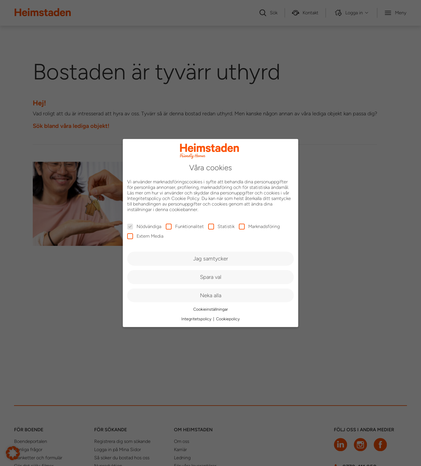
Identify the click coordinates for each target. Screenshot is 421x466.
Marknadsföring (259, 226)
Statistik (221, 226)
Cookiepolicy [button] (228, 319)
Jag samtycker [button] (210, 258)
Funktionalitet (185, 226)
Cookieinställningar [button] (210, 309)
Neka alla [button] (210, 295)
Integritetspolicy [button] (197, 319)
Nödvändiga (144, 226)
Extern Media (145, 236)
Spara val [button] (210, 277)
